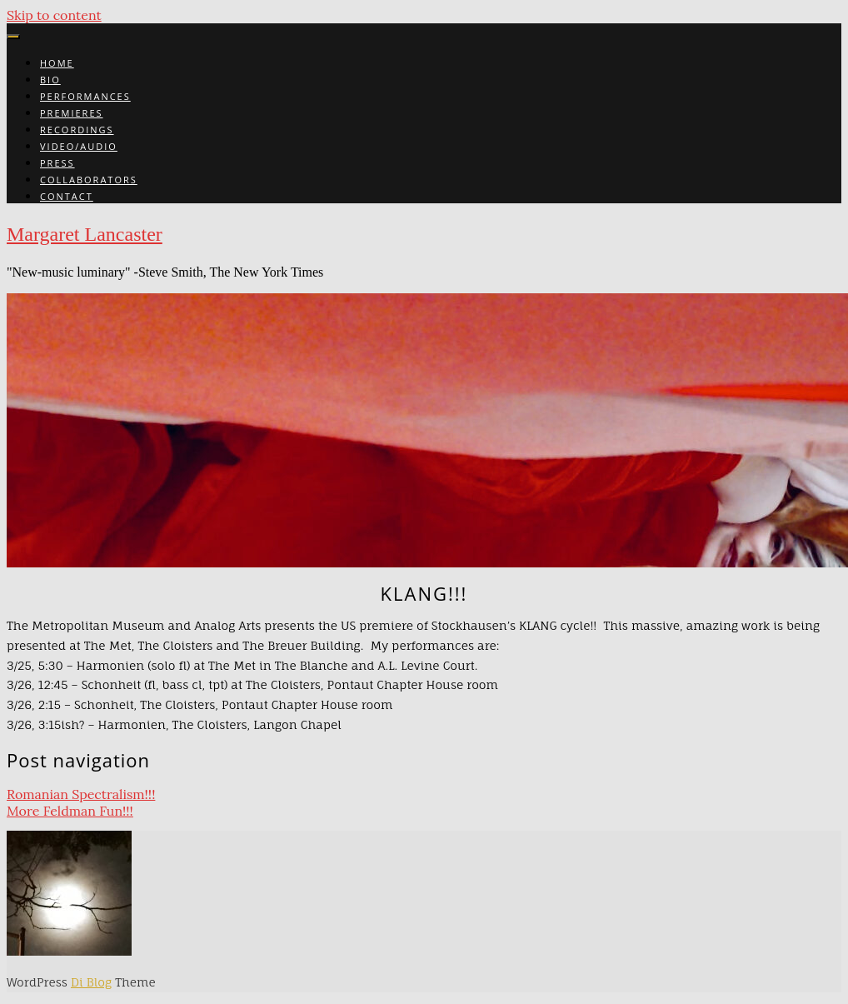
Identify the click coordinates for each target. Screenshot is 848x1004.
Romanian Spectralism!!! (81, 794)
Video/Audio (78, 146)
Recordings (77, 129)
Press (57, 163)
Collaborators (88, 179)
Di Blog (91, 982)
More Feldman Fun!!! (70, 810)
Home (57, 63)
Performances (85, 96)
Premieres (71, 113)
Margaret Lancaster (84, 234)
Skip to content (54, 15)
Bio (50, 79)
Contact (66, 196)
